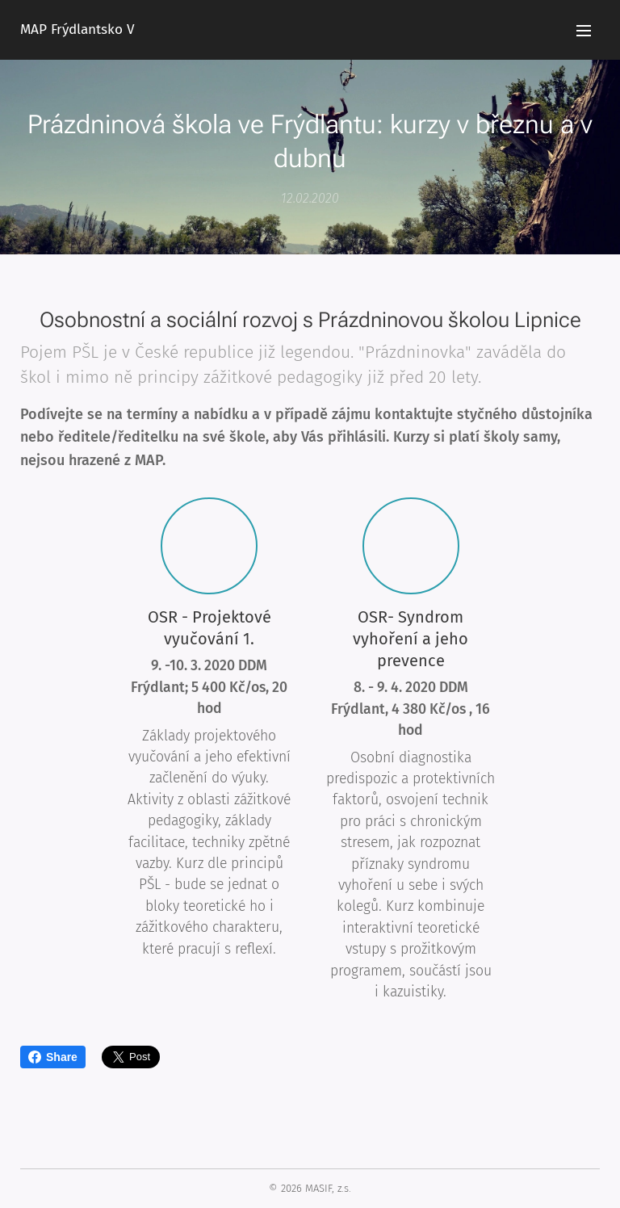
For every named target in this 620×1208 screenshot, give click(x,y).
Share (53, 1057)
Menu (583, 30)
